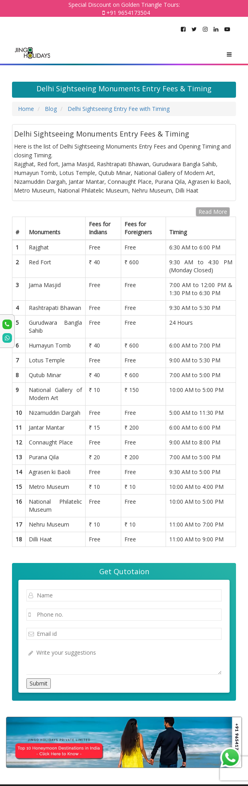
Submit (39, 683)
